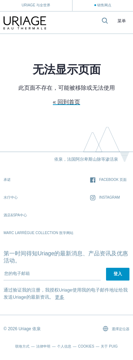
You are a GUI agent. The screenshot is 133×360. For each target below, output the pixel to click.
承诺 (7, 180)
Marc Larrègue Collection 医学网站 (38, 233)
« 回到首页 (66, 102)
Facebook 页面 (108, 180)
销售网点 (104, 5)
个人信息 (64, 346)
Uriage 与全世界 (36, 5)
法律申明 (43, 346)
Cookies (86, 346)
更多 (59, 297)
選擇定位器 (116, 328)
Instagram (105, 197)
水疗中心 (11, 197)
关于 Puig (109, 346)
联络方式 (22, 346)
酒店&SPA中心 (15, 215)
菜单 (121, 21)
